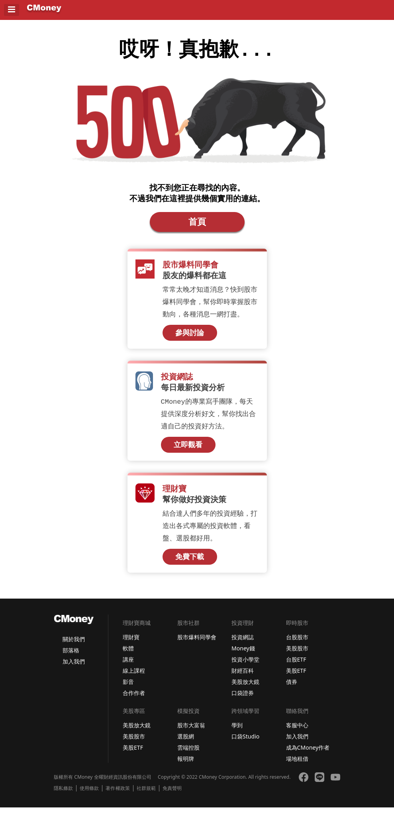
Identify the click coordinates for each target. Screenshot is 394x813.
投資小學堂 (245, 665)
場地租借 (297, 764)
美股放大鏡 (245, 687)
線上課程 (134, 676)
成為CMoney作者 (308, 753)
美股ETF (296, 676)
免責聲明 (172, 794)
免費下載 (189, 562)
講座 (128, 665)
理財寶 (131, 642)
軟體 (128, 654)
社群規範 (146, 794)
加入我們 (74, 667)
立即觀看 (188, 449)
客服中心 (297, 730)
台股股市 (297, 642)
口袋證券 (242, 698)
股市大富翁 (191, 730)
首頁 (197, 225)
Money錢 (243, 654)
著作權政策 (117, 794)
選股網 (185, 742)
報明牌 (185, 764)
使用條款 (89, 794)
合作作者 (134, 698)
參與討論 (189, 337)
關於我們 (74, 644)
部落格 (71, 656)
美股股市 (297, 654)
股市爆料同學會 (196, 642)
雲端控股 (188, 753)
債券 (291, 687)
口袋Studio (245, 742)
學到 (237, 730)
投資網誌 (242, 642)
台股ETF (296, 665)
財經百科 (242, 676)
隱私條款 (63, 794)
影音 (128, 687)
